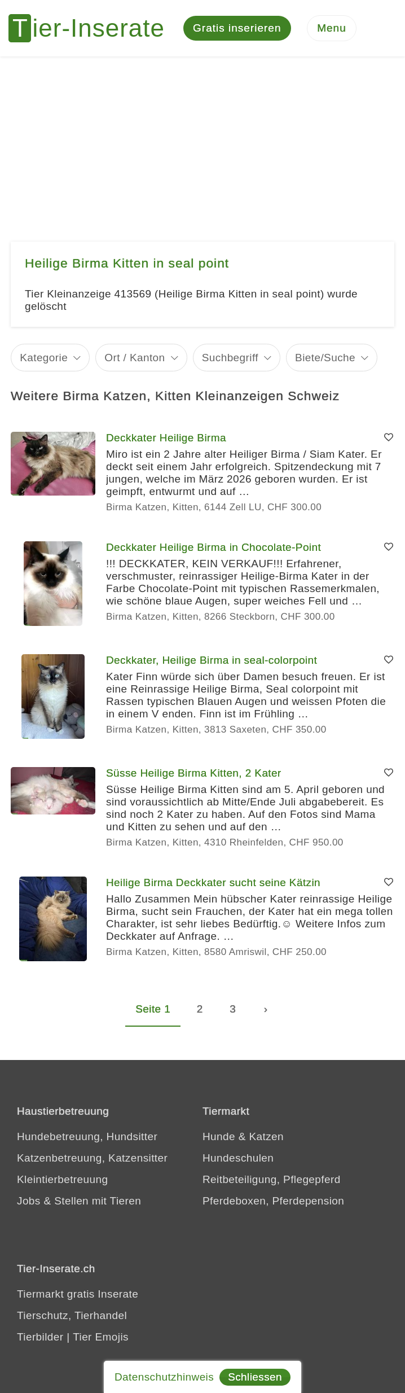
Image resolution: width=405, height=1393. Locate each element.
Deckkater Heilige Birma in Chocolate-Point (213, 547)
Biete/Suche (325, 357)
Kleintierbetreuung (62, 1179)
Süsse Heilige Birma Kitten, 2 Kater (193, 773)
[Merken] (388, 438)
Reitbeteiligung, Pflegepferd (271, 1179)
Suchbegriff (230, 357)
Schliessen (255, 1377)
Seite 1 (152, 1009)
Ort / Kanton (134, 357)
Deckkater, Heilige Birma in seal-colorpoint (211, 660)
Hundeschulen (238, 1158)
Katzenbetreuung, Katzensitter (92, 1158)
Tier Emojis (101, 1337)
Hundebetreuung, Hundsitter (87, 1136)
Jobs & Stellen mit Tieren (79, 1201)
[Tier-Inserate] (93, 28)
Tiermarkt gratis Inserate (77, 1294)
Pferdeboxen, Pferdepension (273, 1201)
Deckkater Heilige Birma (166, 438)
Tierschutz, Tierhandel (72, 1315)
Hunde (218, 1136)
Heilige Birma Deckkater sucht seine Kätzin (213, 882)
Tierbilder (40, 1337)
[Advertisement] (202, 141)
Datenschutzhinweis (164, 1377)
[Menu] (331, 28)
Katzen (266, 1136)
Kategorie (44, 357)
